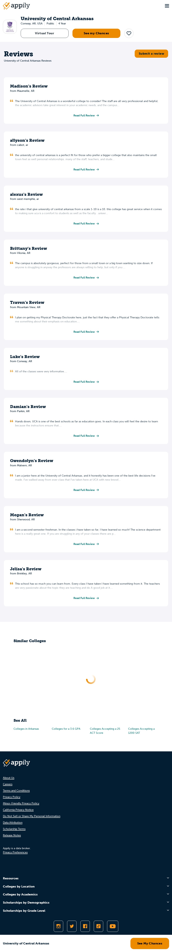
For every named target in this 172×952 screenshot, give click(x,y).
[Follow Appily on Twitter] (72, 926)
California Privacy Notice (18, 809)
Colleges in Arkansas (26, 728)
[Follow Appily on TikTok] (98, 926)
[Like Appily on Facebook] (85, 926)
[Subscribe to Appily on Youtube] (112, 926)
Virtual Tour (44, 33)
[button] (129, 33)
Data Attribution (12, 822)
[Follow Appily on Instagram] (58, 926)
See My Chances (150, 943)
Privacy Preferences (15, 852)
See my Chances (96, 33)
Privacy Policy (11, 797)
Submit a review (151, 53)
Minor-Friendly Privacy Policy (21, 803)
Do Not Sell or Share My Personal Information (31, 816)
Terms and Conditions (16, 790)
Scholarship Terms (14, 829)
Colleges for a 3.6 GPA (66, 728)
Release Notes (12, 835)
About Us (8, 777)
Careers (7, 784)
